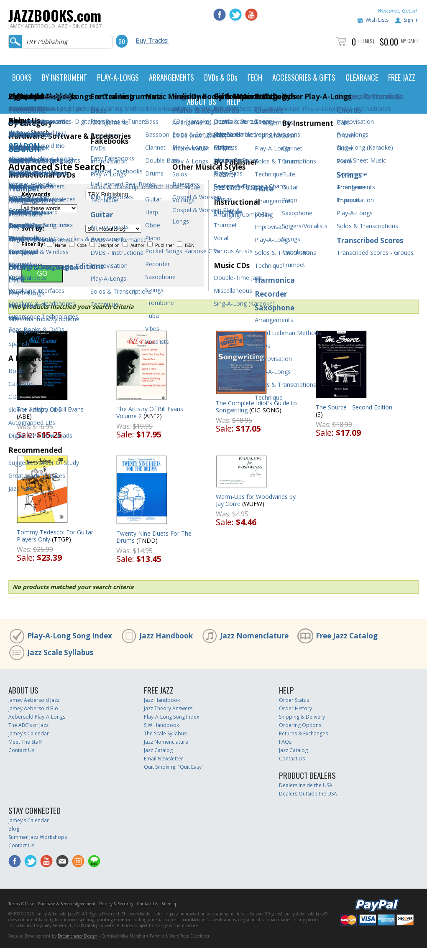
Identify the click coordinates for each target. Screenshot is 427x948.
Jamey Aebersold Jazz (33, 700)
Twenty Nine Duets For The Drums (154, 536)
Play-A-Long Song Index (69, 635)
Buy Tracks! (152, 40)
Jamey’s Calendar (28, 733)
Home (15, 132)
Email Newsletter (163, 758)
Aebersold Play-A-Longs (36, 716)
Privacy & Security (116, 904)
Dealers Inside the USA (305, 785)
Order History (295, 708)
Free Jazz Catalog (347, 635)
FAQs (285, 741)
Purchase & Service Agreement (67, 904)
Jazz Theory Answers (168, 708)
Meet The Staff (25, 741)
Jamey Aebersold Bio (33, 708)
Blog (13, 828)
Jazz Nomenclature (254, 635)
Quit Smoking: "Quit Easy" (174, 766)
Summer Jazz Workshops (37, 837)
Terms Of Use (21, 904)
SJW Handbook (161, 725)
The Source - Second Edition (354, 407)
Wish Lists (377, 19)
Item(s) (366, 40)
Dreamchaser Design (77, 936)
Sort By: (32, 228)
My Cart (410, 40)
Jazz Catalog (158, 750)
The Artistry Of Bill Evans (50, 409)
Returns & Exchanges (303, 733)
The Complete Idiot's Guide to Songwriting (256, 406)
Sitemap (169, 904)
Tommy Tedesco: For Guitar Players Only (55, 535)
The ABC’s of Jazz (28, 725)
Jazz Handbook (166, 635)
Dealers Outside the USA (308, 793)
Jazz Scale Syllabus (60, 652)
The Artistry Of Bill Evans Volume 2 (149, 412)
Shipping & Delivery (302, 716)
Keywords (36, 194)
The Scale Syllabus (165, 733)
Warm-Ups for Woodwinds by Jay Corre (256, 500)
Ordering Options (300, 725)
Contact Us (21, 750)
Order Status (294, 700)
